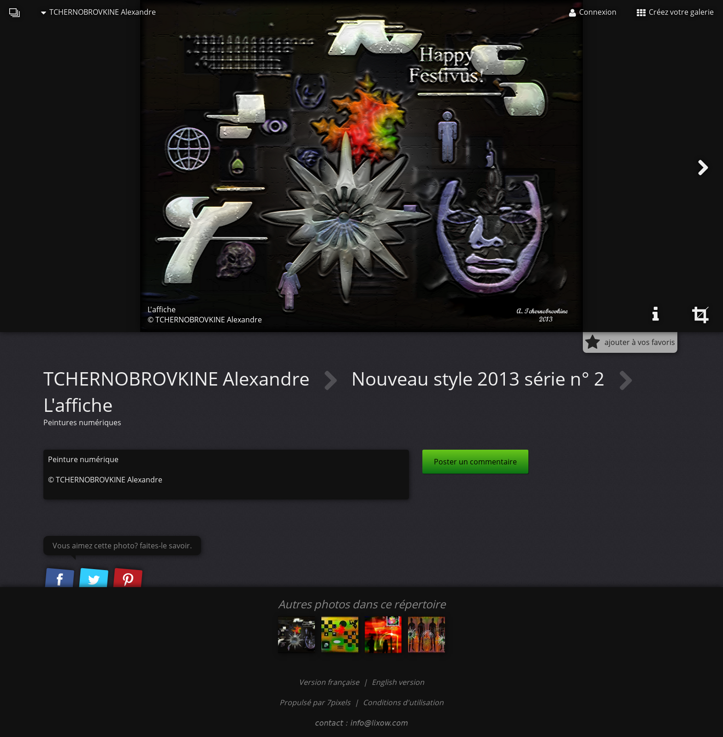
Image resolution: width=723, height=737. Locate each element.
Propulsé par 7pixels (314, 702)
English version (398, 682)
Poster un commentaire (475, 462)
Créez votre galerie (675, 12)
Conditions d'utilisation (403, 702)
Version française (330, 682)
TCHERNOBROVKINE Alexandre (98, 12)
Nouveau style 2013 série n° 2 (480, 378)
